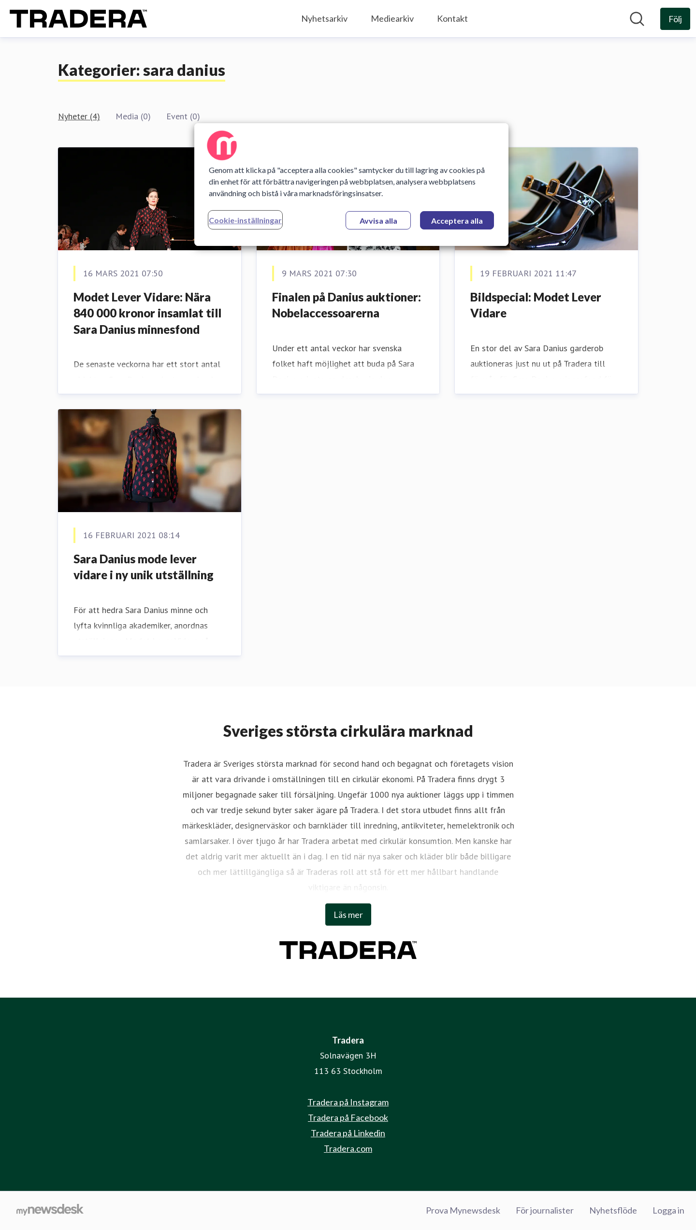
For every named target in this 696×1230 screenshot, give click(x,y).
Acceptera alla (457, 220)
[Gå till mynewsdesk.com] (50, 1210)
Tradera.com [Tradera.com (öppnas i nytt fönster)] (348, 1148)
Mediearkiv (392, 18)
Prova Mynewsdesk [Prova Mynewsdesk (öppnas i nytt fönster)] (463, 1210)
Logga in (668, 1210)
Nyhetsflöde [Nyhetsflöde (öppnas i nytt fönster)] (613, 1210)
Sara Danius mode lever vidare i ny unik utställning (143, 567)
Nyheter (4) (79, 116)
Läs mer (348, 914)
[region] (351, 184)
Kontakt (452, 18)
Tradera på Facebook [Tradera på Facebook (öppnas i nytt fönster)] (348, 1117)
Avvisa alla (378, 220)
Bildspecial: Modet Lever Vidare (535, 305)
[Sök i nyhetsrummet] (637, 19)
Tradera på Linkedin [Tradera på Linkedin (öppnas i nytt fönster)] (348, 1133)
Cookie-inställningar (245, 220)
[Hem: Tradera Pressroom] (78, 18)
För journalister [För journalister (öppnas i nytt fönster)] (545, 1210)
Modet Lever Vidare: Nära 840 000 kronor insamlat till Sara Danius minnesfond (147, 313)
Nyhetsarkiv (324, 18)
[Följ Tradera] (675, 19)
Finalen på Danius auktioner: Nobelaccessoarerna (346, 305)
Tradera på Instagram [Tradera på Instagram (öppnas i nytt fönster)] (348, 1102)
